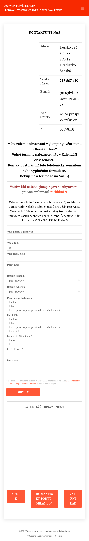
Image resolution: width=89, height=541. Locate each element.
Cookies (58, 535)
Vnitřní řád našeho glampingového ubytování (43, 187)
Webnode (48, 535)
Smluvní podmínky (30, 383)
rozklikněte (59, 192)
